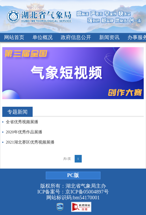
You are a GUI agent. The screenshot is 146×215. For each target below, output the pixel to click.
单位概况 (42, 37)
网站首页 (14, 37)
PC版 (73, 175)
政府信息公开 (76, 37)
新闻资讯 (109, 37)
